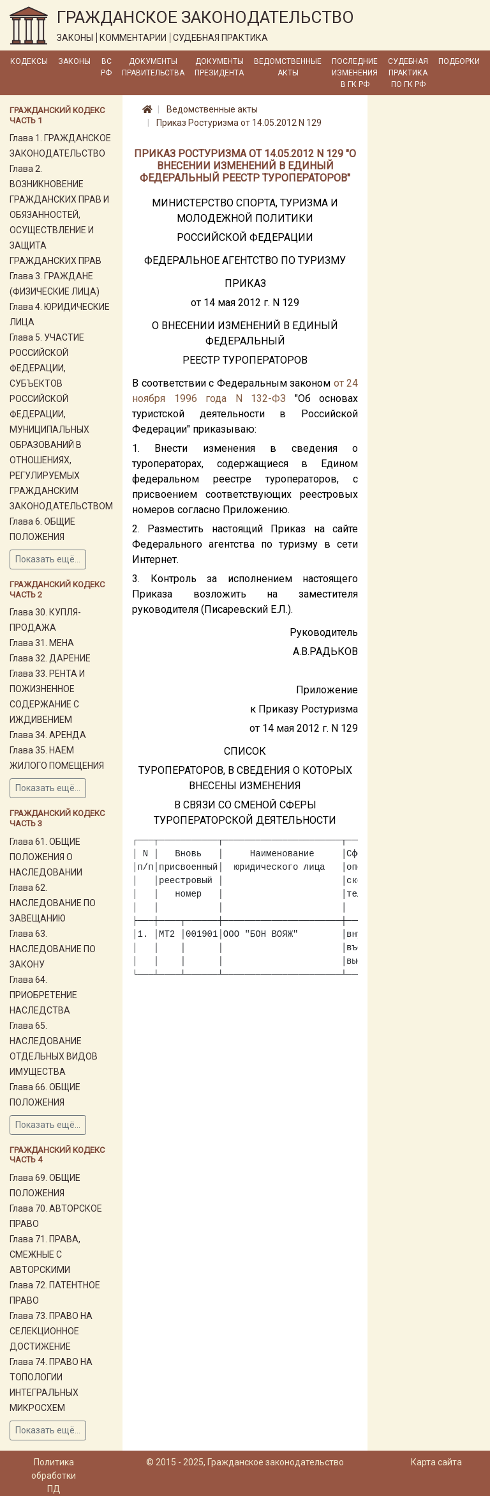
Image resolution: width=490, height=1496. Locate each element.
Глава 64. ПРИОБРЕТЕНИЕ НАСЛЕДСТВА (43, 995)
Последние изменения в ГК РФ (355, 73)
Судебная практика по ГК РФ (408, 73)
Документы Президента (219, 67)
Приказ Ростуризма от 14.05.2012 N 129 (239, 123)
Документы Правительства (153, 67)
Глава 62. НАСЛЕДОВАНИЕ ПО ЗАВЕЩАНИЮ (53, 903)
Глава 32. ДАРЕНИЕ (50, 658)
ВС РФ (106, 67)
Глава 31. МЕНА (42, 643)
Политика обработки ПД (53, 1475)
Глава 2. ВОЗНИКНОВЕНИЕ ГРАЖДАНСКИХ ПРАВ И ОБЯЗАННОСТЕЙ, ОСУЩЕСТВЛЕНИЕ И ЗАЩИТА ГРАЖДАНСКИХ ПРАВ (59, 215)
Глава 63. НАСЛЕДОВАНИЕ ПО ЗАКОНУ (53, 949)
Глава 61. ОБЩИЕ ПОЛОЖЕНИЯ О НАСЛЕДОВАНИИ (46, 857)
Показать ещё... (47, 559)
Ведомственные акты (288, 67)
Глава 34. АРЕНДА (48, 735)
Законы (74, 61)
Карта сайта (436, 1462)
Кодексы (29, 61)
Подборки (459, 61)
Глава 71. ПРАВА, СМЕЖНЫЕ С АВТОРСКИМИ (45, 1254)
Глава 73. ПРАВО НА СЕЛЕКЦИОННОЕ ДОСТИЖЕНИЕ (51, 1331)
